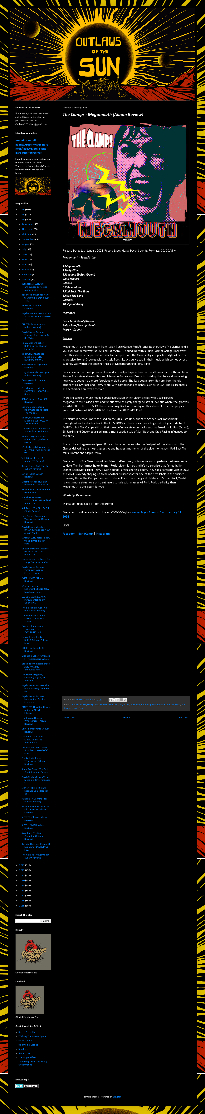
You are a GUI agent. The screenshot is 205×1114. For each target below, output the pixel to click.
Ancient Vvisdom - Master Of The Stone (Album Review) (35, 809)
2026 (22, 209)
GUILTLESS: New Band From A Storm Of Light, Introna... (36, 710)
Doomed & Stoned (28, 1045)
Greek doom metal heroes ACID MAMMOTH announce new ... (36, 667)
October (27, 234)
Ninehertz (23, 1049)
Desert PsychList (27, 1032)
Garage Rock (93, 705)
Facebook (69, 533)
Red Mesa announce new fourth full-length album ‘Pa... (35, 298)
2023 (22, 865)
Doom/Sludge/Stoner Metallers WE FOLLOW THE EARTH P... (35, 421)
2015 (22, 906)
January (26, 279)
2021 (22, 875)
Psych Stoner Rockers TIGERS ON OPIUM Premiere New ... (33, 570)
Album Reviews (79, 705)
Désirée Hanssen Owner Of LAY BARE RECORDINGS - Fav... (36, 847)
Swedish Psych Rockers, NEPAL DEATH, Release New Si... (35, 439)
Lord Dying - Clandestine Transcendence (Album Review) (35, 519)
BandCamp (85, 533)
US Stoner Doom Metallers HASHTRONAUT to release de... (36, 552)
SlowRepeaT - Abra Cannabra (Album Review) (32, 836)
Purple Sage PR (148, 705)
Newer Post (70, 717)
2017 (22, 895)
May (24, 259)
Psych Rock (124, 705)
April (25, 264)
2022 (22, 870)
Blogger (117, 1097)
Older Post (183, 717)
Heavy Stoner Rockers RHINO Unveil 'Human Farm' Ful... (34, 346)
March (26, 269)
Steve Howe (174, 705)
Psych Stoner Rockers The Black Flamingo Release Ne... (35, 688)
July (24, 249)
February (27, 274)
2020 (22, 880)
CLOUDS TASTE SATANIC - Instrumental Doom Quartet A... (34, 600)
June (25, 254)
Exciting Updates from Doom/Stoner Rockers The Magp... (35, 410)
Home (126, 717)
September (28, 239)
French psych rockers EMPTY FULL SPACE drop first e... (35, 391)
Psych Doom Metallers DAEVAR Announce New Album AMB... (36, 530)
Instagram (103, 533)
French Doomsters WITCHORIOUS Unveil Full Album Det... (36, 500)
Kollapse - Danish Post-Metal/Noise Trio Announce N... (34, 739)
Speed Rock (162, 705)
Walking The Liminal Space (32, 1036)
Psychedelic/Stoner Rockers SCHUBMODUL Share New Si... (36, 316)
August (26, 244)
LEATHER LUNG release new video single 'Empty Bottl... (36, 541)
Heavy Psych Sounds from (149, 512)
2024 (22, 219)
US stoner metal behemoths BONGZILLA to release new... (35, 589)
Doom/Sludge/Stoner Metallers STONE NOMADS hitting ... (33, 357)
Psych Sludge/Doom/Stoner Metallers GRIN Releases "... (36, 780)
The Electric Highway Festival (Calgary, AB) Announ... (34, 678)
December (28, 224)
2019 (22, 885)
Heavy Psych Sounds (109, 705)
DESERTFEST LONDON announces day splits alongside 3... (34, 287)
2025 (22, 214)
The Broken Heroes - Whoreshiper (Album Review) (34, 721)
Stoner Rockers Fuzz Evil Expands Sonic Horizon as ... (35, 791)
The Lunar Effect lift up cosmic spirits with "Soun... (33, 618)
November (28, 229)
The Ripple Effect (27, 1057)
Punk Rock (135, 705)
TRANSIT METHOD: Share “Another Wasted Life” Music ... (35, 750)
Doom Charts (25, 1040)
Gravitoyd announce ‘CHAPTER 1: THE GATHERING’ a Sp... (33, 629)
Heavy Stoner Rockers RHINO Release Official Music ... (35, 640)
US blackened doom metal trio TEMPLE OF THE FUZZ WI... (36, 450)
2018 (22, 890)
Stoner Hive (24, 1053)
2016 (22, 900)
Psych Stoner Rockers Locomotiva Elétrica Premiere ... (33, 699)
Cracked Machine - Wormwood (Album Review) (34, 761)
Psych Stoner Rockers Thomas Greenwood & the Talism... (35, 335)
